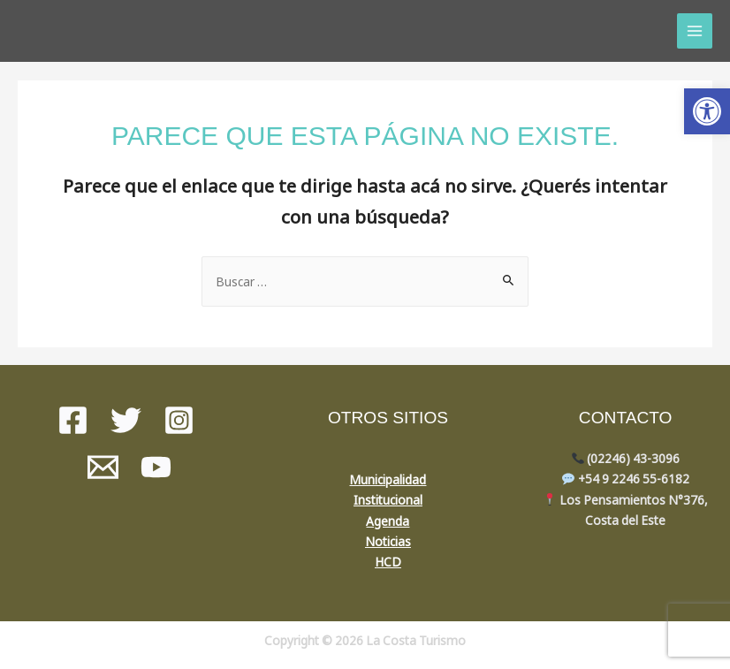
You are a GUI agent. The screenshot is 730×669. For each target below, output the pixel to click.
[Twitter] (126, 420)
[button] (707, 111)
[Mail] (103, 467)
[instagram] (179, 420)
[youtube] (156, 467)
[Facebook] (72, 420)
